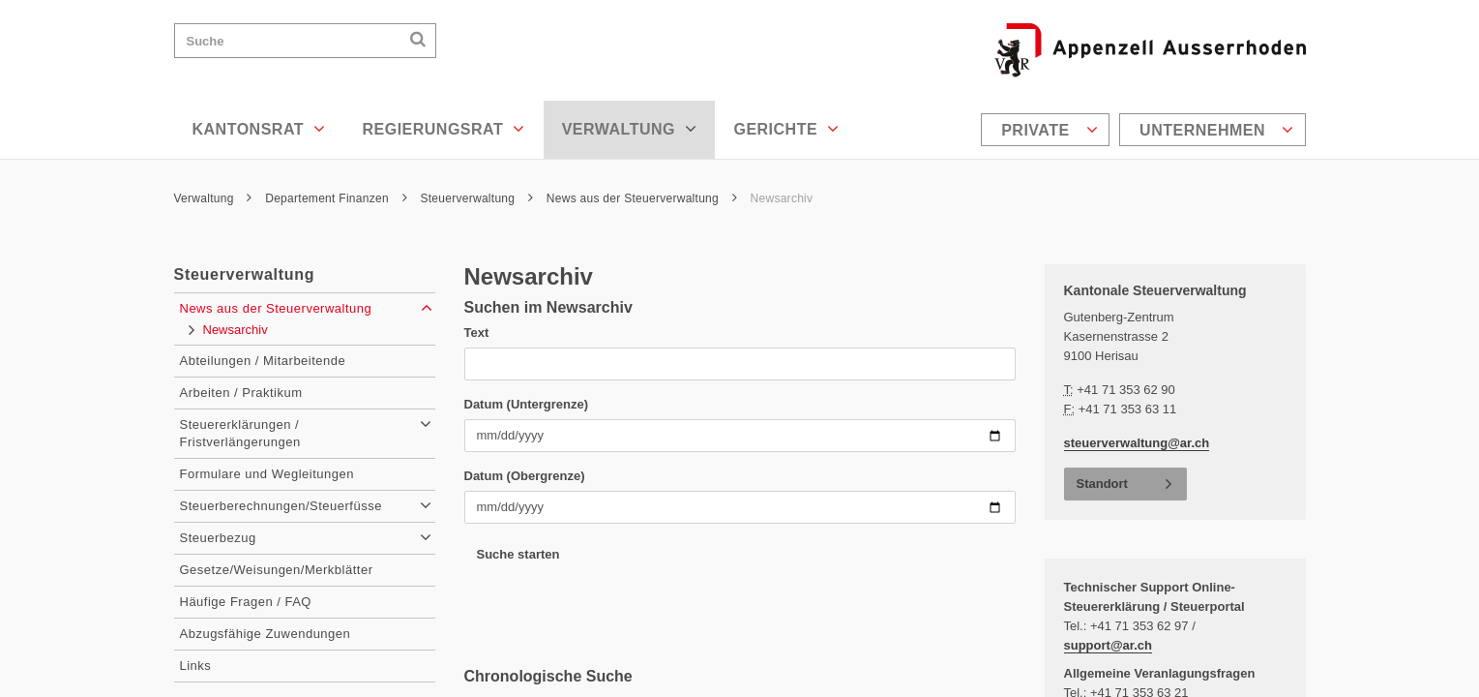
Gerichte (786, 128)
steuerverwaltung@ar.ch (1137, 443)
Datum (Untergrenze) (526, 404)
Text (476, 332)
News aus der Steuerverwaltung (642, 198)
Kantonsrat (259, 128)
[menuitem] (1047, 130)
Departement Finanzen (336, 198)
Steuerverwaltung (476, 198)
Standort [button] (1102, 483)
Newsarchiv (782, 198)
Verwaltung (629, 128)
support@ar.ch (1108, 645)
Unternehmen (1216, 129)
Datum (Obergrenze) (524, 476)
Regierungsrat (443, 128)
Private (1049, 129)
